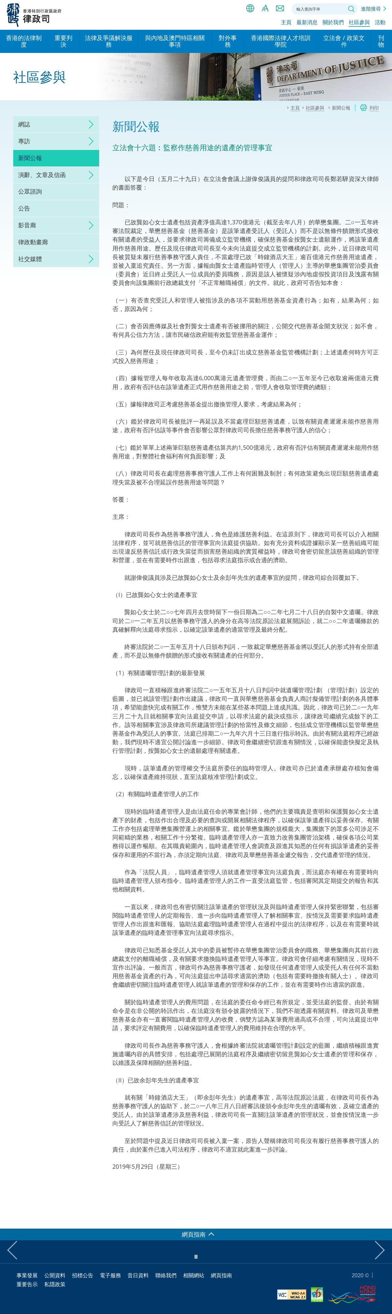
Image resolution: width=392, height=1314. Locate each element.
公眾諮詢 (30, 191)
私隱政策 (54, 1284)
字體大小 (265, 8)
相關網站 (193, 1275)
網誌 (24, 124)
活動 (380, 22)
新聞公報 (30, 158)
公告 (24, 208)
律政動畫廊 (33, 242)
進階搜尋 (371, 8)
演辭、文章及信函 (42, 175)
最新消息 (307, 22)
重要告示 (27, 1284)
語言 (250, 8)
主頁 (286, 22)
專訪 (24, 141)
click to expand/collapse (89, 124)
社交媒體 (30, 259)
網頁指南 (221, 1275)
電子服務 (110, 1275)
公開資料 (54, 1275)
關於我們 (333, 22)
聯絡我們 (280, 8)
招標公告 (82, 1275)
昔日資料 (138, 1275)
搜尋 (351, 9)
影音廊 (27, 225)
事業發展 (27, 1275)
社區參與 (359, 22)
